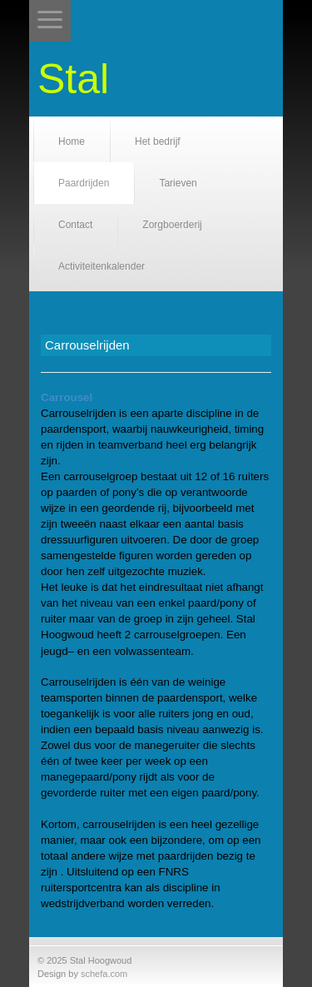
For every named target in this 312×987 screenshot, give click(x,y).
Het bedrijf (158, 141)
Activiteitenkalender (101, 266)
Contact (75, 225)
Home (71, 141)
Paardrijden (83, 183)
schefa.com (104, 974)
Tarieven (177, 183)
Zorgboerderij (171, 225)
